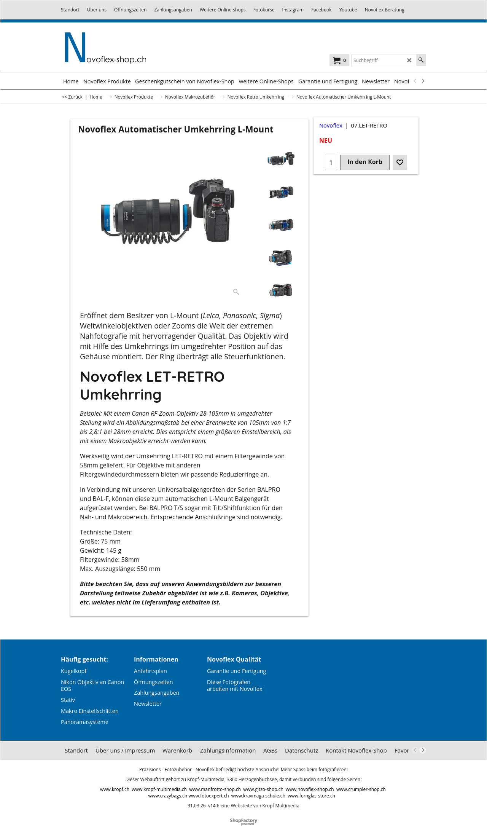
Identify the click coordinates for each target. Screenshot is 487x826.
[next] (422, 81)
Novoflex (330, 125)
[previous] (415, 81)
